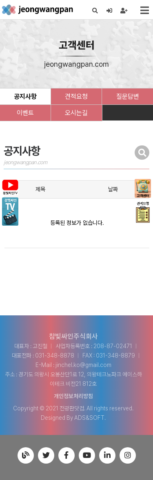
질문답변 (127, 96)
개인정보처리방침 (73, 396)
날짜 (113, 189)
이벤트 (25, 113)
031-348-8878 (54, 355)
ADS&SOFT (89, 417)
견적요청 (76, 96)
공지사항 (25, 96)
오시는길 (76, 113)
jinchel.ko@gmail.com (83, 365)
